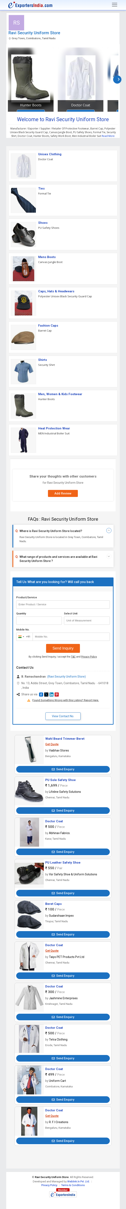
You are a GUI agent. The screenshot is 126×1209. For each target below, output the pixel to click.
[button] (41, 694)
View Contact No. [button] (63, 716)
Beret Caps (53, 904)
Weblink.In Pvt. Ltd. (78, 1181)
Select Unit (70, 613)
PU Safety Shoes (48, 228)
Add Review (62, 493)
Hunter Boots (31, 105)
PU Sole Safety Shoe (60, 780)
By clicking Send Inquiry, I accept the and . (63, 656)
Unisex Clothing (49, 154)
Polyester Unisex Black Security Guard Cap (65, 296)
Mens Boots (47, 257)
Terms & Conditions (73, 1185)
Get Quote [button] (52, 744)
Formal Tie (44, 193)
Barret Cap (45, 330)
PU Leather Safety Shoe (63, 862)
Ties (41, 188)
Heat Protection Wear (54, 428)
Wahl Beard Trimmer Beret (64, 739)
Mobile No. (23, 629)
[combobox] (24, 636)
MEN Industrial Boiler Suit (54, 433)
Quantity (21, 613)
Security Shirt (46, 365)
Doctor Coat (80, 105)
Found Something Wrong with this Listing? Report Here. (65, 700)
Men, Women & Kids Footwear (60, 394)
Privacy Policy (89, 656)
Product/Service (26, 597)
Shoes (43, 223)
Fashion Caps (48, 325)
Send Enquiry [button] (63, 769)
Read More (108, 136)
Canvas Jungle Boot (50, 262)
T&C (73, 656)
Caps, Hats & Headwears (56, 291)
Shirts (42, 360)
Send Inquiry (63, 648)
